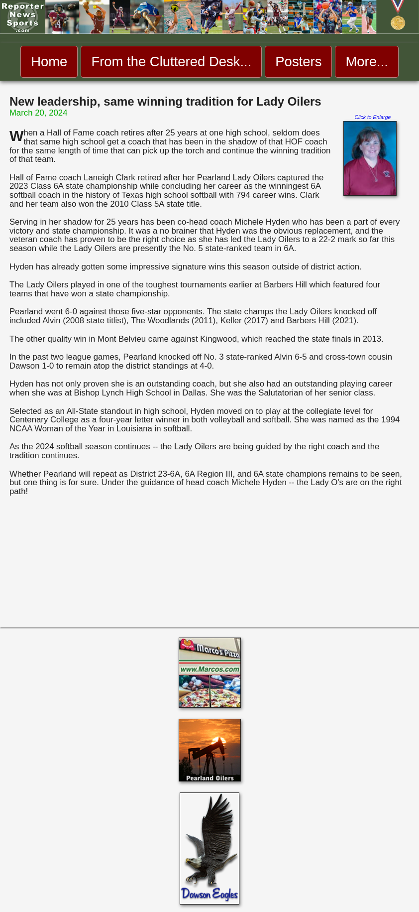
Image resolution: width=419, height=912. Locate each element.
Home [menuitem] (49, 61)
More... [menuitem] (366, 61)
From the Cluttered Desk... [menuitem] (171, 61)
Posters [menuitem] (298, 61)
